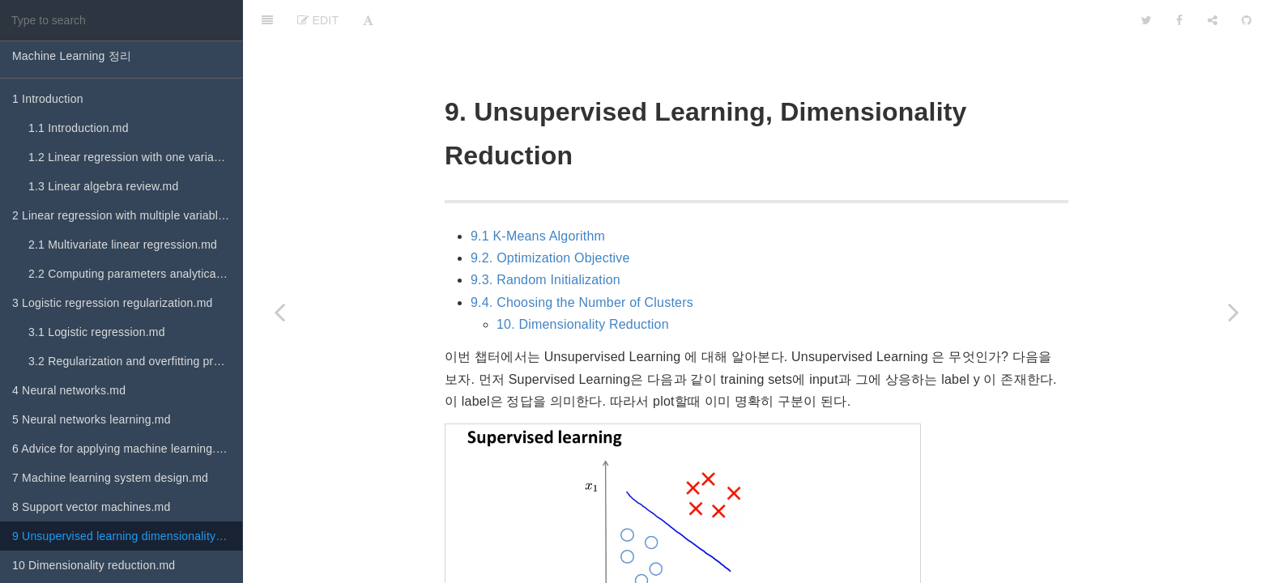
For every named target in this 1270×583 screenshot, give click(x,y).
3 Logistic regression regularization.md (112, 302)
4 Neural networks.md (69, 390)
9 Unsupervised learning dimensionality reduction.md (127, 536)
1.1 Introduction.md (78, 127)
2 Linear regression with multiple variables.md (127, 215)
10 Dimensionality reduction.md (93, 565)
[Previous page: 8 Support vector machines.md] (279, 311)
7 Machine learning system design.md (110, 477)
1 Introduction (47, 98)
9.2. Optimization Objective (550, 217)
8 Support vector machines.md (91, 506)
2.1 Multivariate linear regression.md (122, 244)
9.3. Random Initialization (545, 239)
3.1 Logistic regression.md (96, 332)
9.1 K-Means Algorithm (538, 195)
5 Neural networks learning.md (91, 419)
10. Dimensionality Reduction (582, 284)
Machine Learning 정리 (71, 55)
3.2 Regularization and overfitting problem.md (135, 361)
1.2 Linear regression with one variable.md (135, 157)
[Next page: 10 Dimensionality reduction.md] (1233, 311)
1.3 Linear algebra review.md (103, 186)
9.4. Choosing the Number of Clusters (582, 262)
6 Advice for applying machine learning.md (122, 448)
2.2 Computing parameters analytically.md (135, 273)
